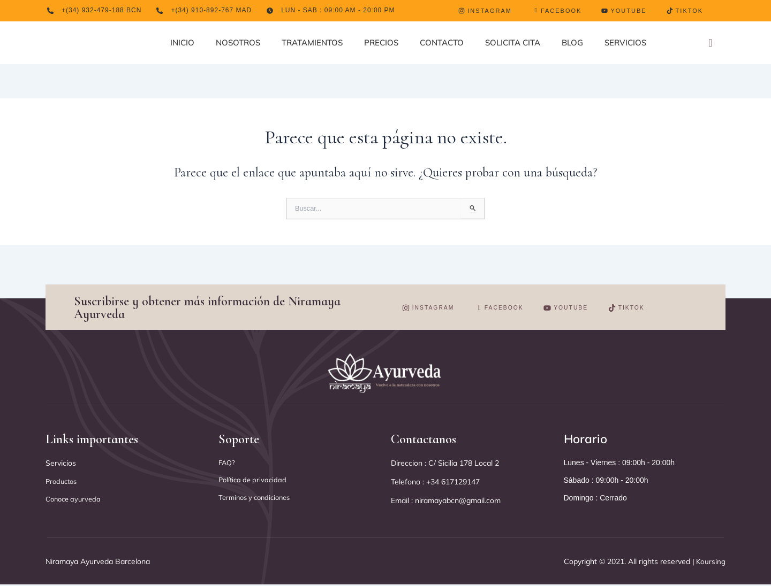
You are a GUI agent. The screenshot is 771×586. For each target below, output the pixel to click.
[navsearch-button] (710, 43)
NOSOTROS (238, 42)
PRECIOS (381, 42)
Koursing (707, 562)
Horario (586, 439)
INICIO (182, 42)
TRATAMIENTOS (312, 42)
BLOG (572, 42)
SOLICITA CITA (512, 42)
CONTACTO (442, 42)
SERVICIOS (625, 42)
